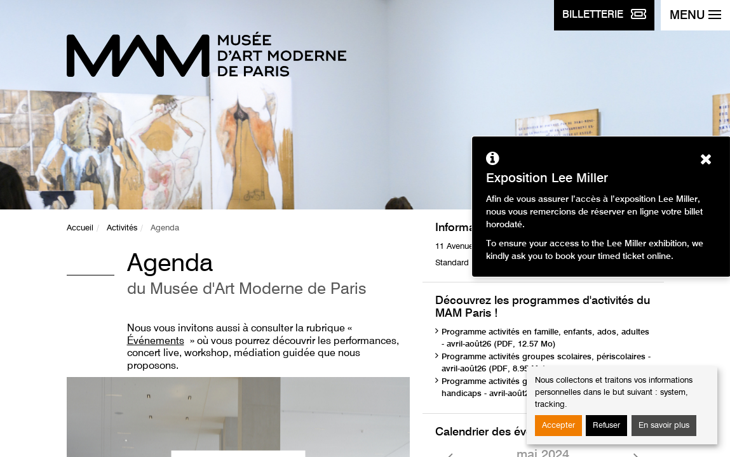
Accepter (558, 425)
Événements (155, 341)
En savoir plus (664, 425)
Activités (122, 228)
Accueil (80, 228)
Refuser (606, 425)
